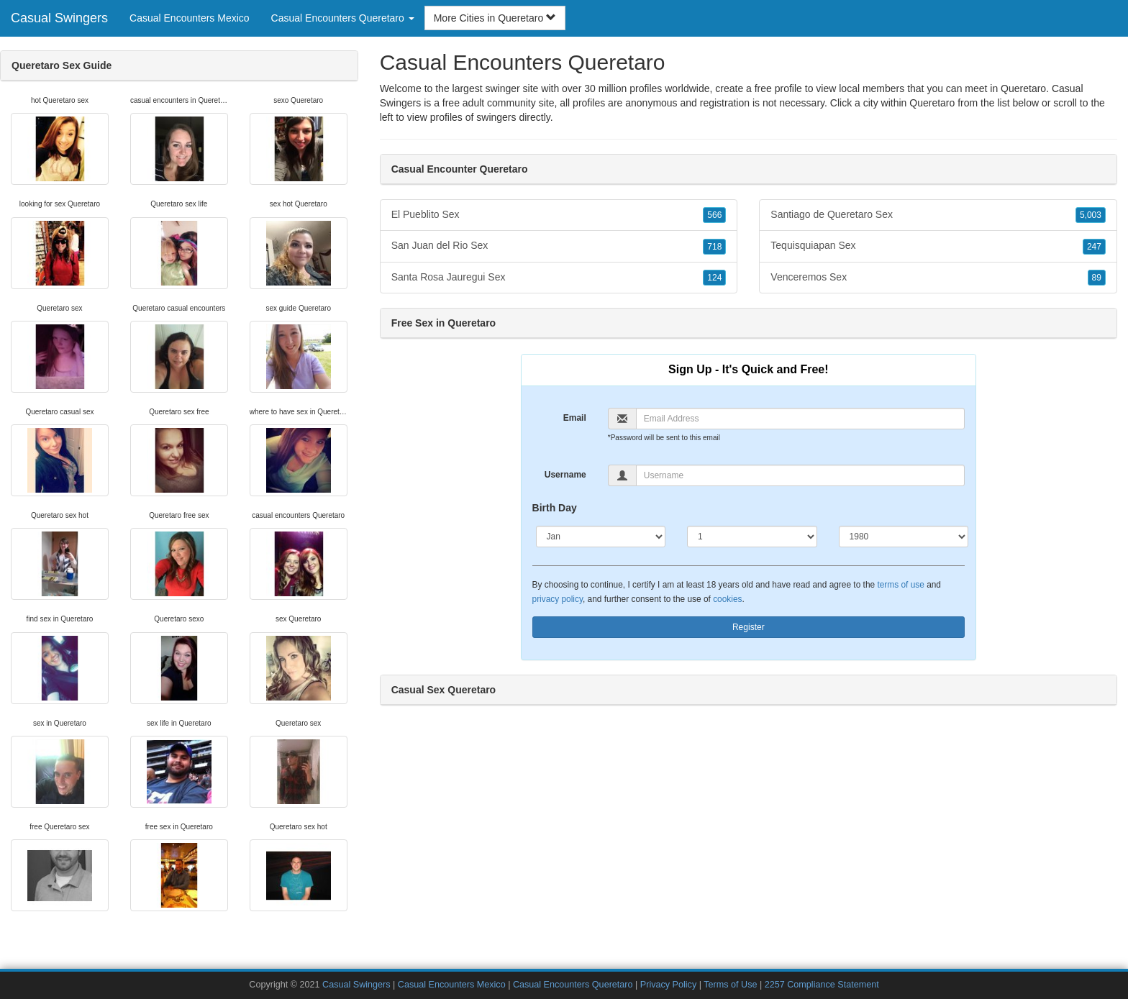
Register (748, 627)
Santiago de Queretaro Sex (938, 215)
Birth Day (554, 508)
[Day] (752, 536)
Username (565, 475)
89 (1096, 278)
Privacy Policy (668, 985)
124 (714, 278)
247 (1094, 247)
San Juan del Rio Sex (559, 246)
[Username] (800, 475)
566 (714, 215)
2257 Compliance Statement (822, 985)
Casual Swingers (59, 18)
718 (714, 247)
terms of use (900, 585)
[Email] (800, 418)
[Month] (601, 536)
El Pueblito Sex (559, 215)
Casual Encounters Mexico (189, 18)
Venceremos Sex (938, 278)
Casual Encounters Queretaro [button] (342, 18)
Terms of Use (730, 985)
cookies (727, 599)
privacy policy (557, 599)
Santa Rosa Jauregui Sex (559, 278)
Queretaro (932, 103)
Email (574, 418)
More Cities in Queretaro (495, 18)
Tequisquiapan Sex (938, 246)
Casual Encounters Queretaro (573, 985)
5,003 (1090, 215)
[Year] (904, 536)
